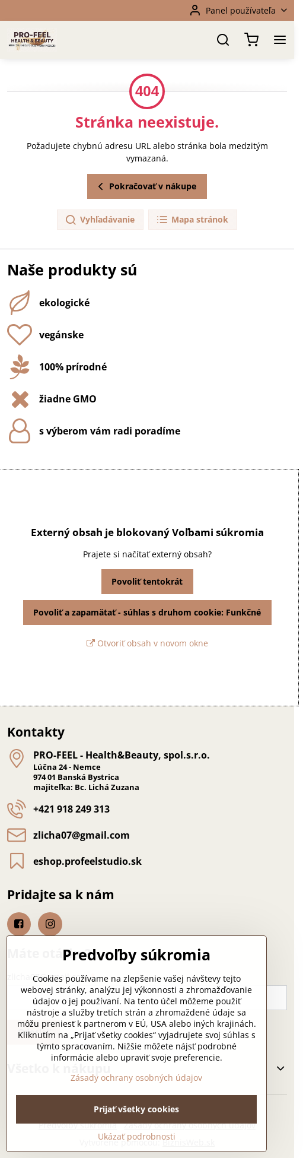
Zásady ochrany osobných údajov (136, 1103)
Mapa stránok (192, 220)
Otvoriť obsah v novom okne (147, 643)
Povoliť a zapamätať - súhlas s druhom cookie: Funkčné (147, 612)
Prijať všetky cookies (136, 1134)
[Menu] (280, 40)
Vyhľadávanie (100, 220)
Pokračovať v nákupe (145, 186)
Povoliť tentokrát (147, 581)
